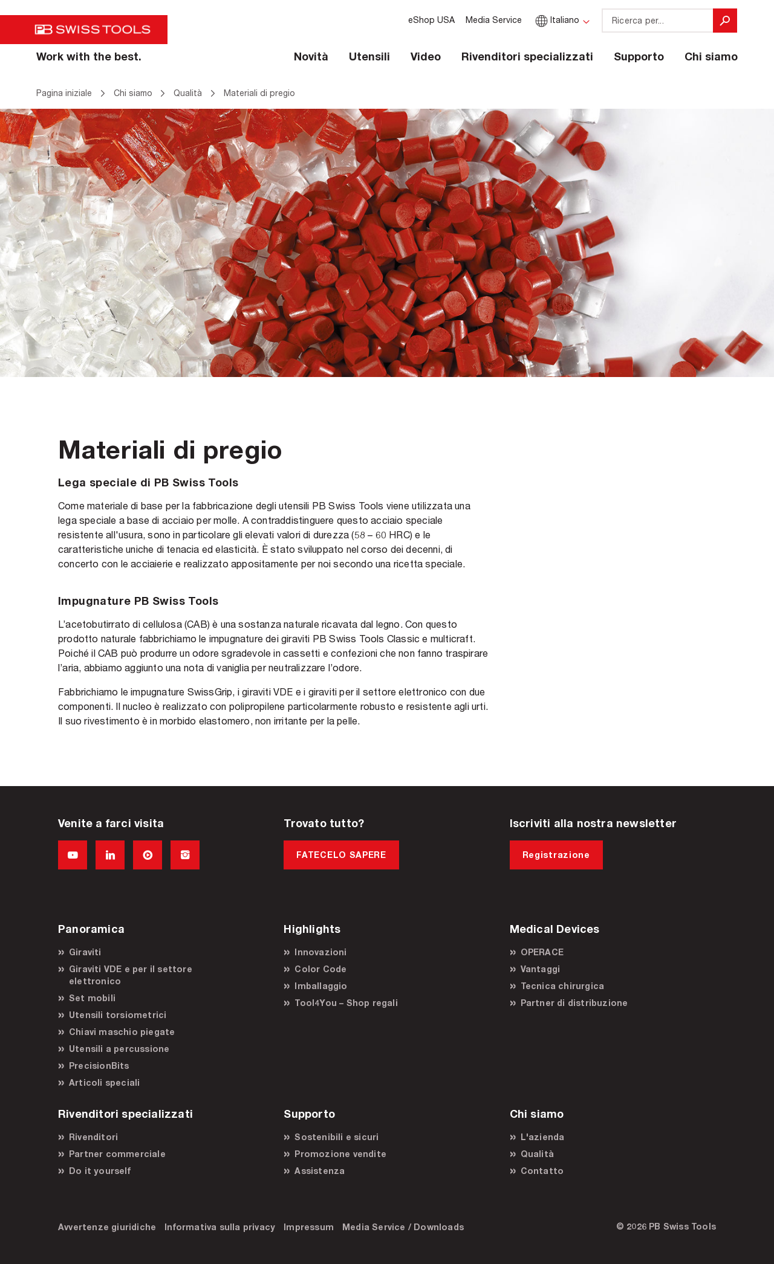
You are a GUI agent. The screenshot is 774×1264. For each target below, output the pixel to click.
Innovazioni (320, 952)
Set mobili (92, 998)
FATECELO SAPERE (341, 855)
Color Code (320, 969)
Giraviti (85, 952)
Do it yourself (100, 1171)
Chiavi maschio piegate (122, 1032)
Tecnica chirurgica (563, 986)
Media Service (494, 20)
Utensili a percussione (119, 1048)
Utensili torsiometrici (117, 1015)
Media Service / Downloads (403, 1227)
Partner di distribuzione (574, 1003)
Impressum (309, 1227)
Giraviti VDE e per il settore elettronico (130, 975)
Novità (311, 56)
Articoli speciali (104, 1082)
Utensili (369, 56)
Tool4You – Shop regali (345, 1003)
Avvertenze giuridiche (107, 1227)
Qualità (537, 1154)
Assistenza (319, 1171)
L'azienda (543, 1137)
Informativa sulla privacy (219, 1227)
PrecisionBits (99, 1065)
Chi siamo (711, 56)
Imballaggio (320, 986)
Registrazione (556, 855)
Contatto (542, 1171)
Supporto (639, 56)
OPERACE (542, 952)
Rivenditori (93, 1137)
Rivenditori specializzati (527, 56)
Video (426, 56)
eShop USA (431, 20)
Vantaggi (541, 969)
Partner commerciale (117, 1154)
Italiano (556, 20)
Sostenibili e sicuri (336, 1137)
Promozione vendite (340, 1154)
